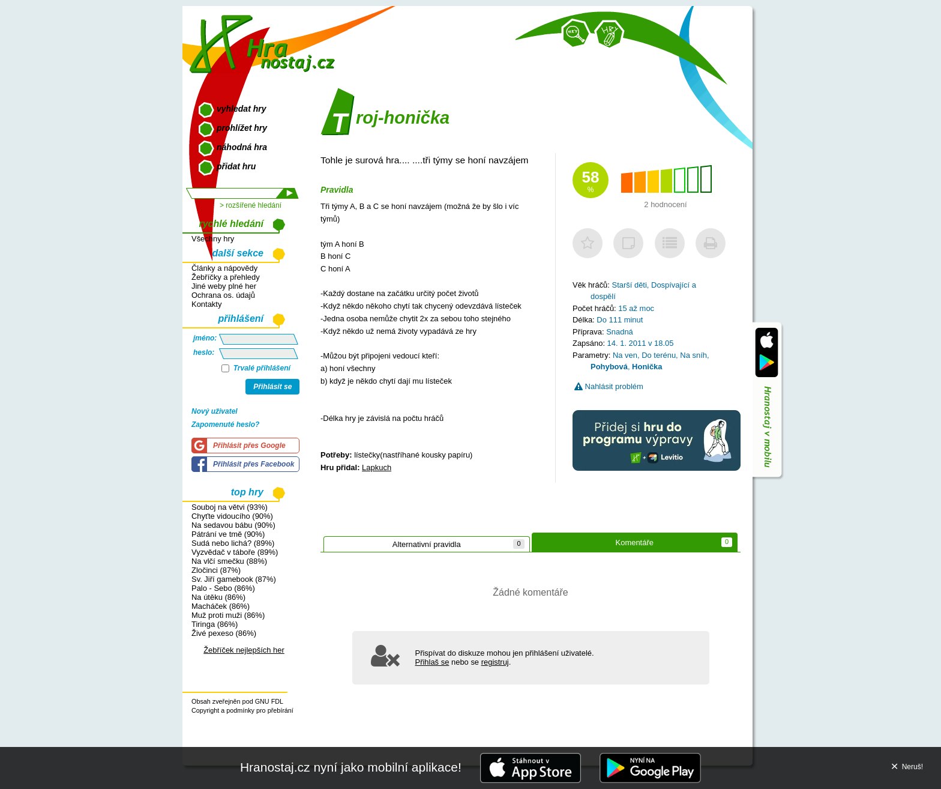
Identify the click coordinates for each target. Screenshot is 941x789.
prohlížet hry (242, 128)
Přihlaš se (432, 662)
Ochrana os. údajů (223, 295)
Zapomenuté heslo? (225, 424)
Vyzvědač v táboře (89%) (234, 552)
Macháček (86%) (220, 606)
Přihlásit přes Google (249, 445)
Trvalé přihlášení (255, 368)
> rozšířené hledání (250, 205)
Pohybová (609, 366)
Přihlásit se (272, 386)
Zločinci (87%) (216, 570)
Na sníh (693, 355)
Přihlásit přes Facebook (253, 464)
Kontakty (206, 304)
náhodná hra (242, 147)
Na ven (625, 355)
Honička (647, 366)
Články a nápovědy (224, 268)
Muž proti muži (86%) (228, 615)
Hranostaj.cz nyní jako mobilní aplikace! (350, 767)
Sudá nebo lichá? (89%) (232, 543)
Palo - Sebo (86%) (223, 588)
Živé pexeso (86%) (223, 633)
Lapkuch (376, 467)
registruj (495, 662)
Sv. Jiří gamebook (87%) (233, 579)
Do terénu (659, 355)
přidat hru (236, 166)
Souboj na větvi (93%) (229, 507)
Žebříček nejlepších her (243, 649)
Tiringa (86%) (214, 624)
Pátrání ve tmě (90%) (228, 534)
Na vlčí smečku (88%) (229, 561)
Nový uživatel (214, 411)
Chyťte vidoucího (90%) (232, 516)
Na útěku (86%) (218, 597)
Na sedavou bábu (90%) (233, 525)
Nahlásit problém (608, 386)
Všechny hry (212, 238)
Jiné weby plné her (223, 286)
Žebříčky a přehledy (225, 277)
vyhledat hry (241, 108)
